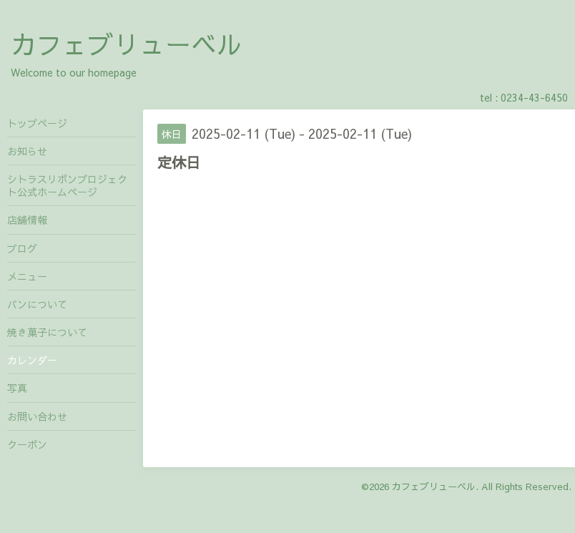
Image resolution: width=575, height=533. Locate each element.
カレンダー (32, 360)
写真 (17, 388)
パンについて (37, 304)
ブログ (22, 248)
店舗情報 (27, 219)
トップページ (37, 123)
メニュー (27, 276)
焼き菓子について (47, 332)
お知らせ (27, 151)
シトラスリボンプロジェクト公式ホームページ (67, 185)
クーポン (27, 444)
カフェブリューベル (126, 44)
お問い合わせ (37, 416)
